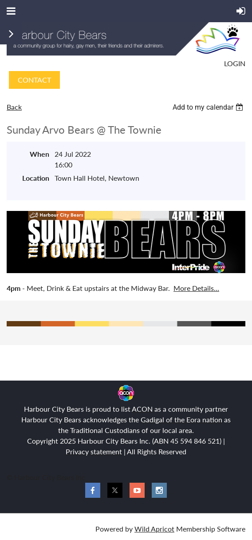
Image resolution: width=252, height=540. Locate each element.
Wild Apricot (154, 528)
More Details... (196, 288)
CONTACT (34, 79)
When (39, 154)
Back (14, 107)
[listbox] (209, 107)
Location (35, 178)
